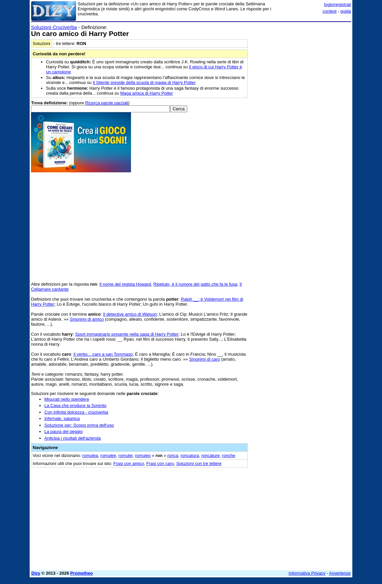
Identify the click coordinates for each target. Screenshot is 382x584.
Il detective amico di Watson (130, 314)
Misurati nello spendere (66, 399)
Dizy (35, 573)
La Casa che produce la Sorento (75, 405)
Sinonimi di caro (204, 359)
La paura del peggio (63, 431)
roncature (210, 455)
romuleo (143, 455)
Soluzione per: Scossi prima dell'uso (79, 425)
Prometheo (81, 573)
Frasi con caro (160, 463)
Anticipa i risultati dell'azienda (72, 438)
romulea (90, 455)
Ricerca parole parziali (106, 102)
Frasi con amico (128, 463)
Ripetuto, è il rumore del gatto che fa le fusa (195, 284)
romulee (108, 455)
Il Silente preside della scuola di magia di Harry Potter (144, 82)
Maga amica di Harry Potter (146, 93)
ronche (228, 455)
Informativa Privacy (307, 573)
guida (345, 11)
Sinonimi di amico (87, 319)
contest (330, 11)
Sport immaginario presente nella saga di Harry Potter (126, 334)
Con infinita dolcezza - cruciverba (76, 412)
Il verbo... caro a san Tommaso (103, 354)
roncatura (190, 455)
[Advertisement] (301, 66)
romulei (125, 455)
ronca (172, 455)
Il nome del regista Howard (125, 284)
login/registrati (337, 4)
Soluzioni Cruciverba (54, 27)
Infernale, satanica (62, 418)
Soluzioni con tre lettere (199, 463)
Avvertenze (340, 573)
